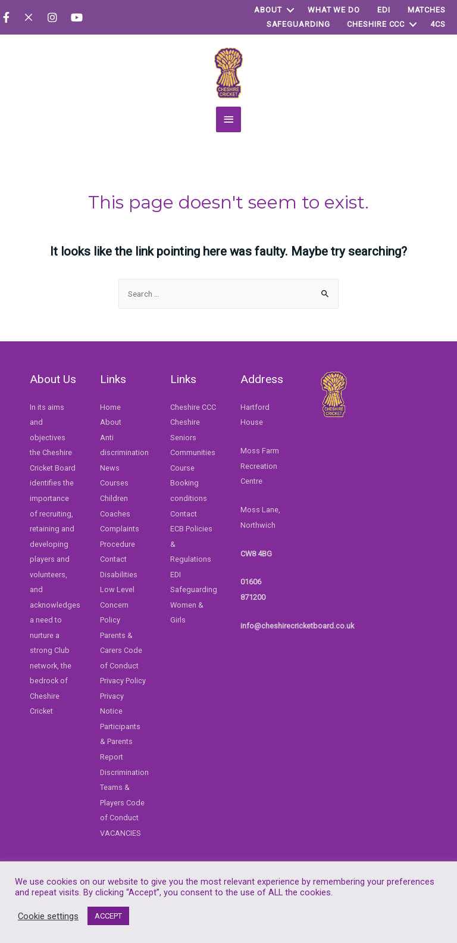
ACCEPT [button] (108, 915)
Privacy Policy (123, 680)
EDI (383, 9)
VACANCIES (120, 833)
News (110, 467)
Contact (113, 559)
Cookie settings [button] (48, 916)
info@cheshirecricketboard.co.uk (297, 625)
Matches (427, 9)
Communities (192, 452)
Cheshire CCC (376, 24)
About (268, 9)
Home (110, 407)
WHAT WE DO (334, 9)
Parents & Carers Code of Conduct (121, 650)
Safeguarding (298, 24)
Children (114, 498)
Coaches (115, 513)
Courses (114, 482)
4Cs (438, 24)
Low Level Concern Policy (117, 604)
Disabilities (118, 574)
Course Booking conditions (188, 483)
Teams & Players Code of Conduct (122, 802)
